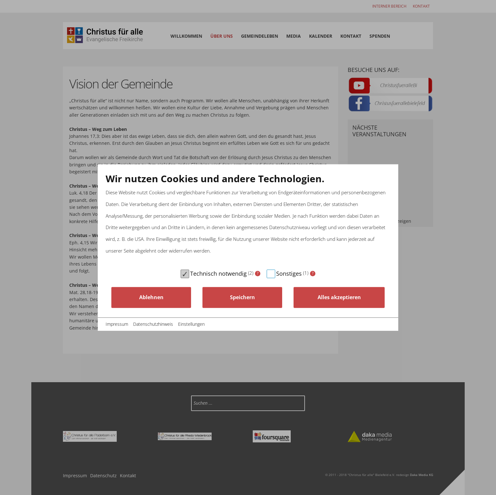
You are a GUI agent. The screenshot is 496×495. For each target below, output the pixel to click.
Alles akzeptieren (339, 297)
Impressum (117, 324)
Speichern (242, 297)
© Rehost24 (379, 324)
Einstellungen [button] (191, 324)
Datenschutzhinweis (153, 324)
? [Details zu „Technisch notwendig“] (257, 273)
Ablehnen (151, 297)
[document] (248, 219)
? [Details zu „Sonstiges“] (312, 273)
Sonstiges (289, 273)
